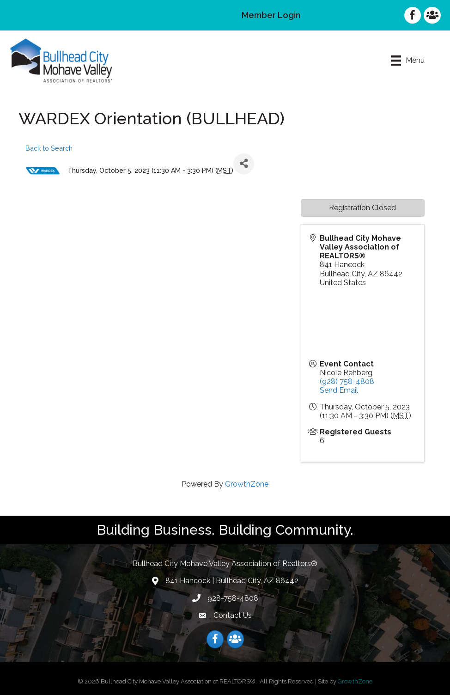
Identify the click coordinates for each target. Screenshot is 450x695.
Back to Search (49, 148)
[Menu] (408, 60)
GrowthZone (246, 484)
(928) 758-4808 (347, 381)
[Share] (243, 163)
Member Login (271, 15)
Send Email (339, 390)
